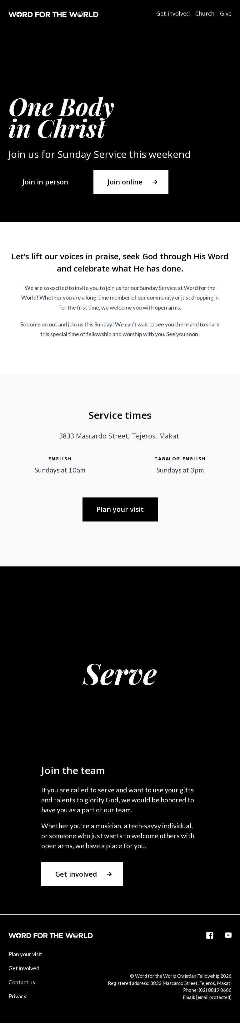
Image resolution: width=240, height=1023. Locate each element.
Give (226, 13)
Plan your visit (25, 954)
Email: (207, 997)
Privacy (17, 996)
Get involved (173, 13)
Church (204, 13)
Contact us (21, 982)
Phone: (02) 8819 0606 (207, 990)
